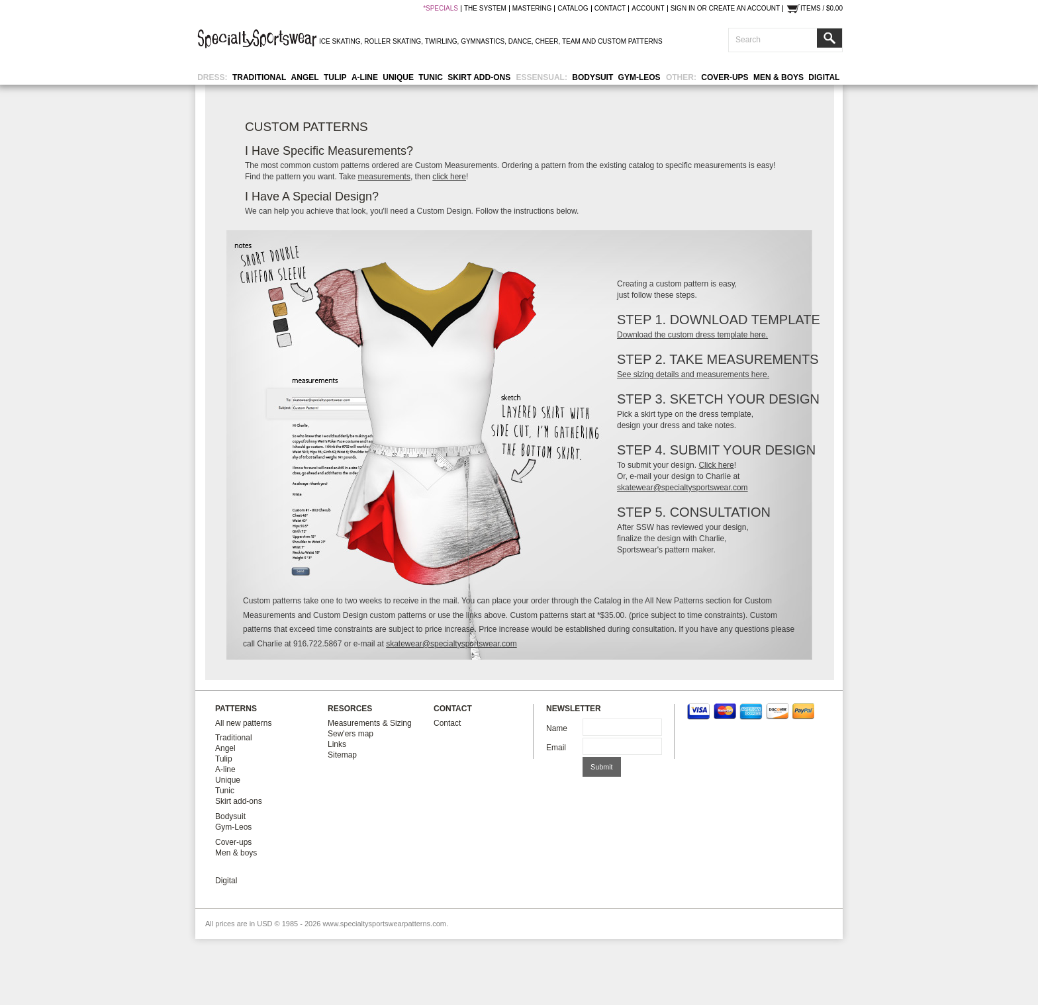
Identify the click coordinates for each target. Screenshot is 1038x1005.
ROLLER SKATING (392, 41)
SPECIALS (442, 8)
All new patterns (243, 723)
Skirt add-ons (479, 77)
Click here (715, 465)
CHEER (546, 41)
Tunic (430, 77)
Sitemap (342, 755)
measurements (384, 176)
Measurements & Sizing (370, 723)
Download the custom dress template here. (692, 334)
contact (610, 8)
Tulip (335, 77)
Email (556, 747)
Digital (823, 77)
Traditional (259, 77)
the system (485, 8)
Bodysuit (592, 77)
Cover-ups (724, 77)
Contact (447, 723)
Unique (398, 77)
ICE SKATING (340, 41)
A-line (365, 77)
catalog (572, 8)
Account (648, 8)
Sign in (683, 8)
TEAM (571, 41)
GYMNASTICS (482, 41)
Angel (305, 77)
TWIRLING (441, 41)
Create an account (744, 8)
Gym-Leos (639, 77)
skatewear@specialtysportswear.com (682, 487)
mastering (531, 8)
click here (449, 176)
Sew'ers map (350, 733)
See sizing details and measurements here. (693, 374)
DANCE (520, 41)
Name (556, 728)
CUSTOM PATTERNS (630, 41)
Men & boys (778, 77)
